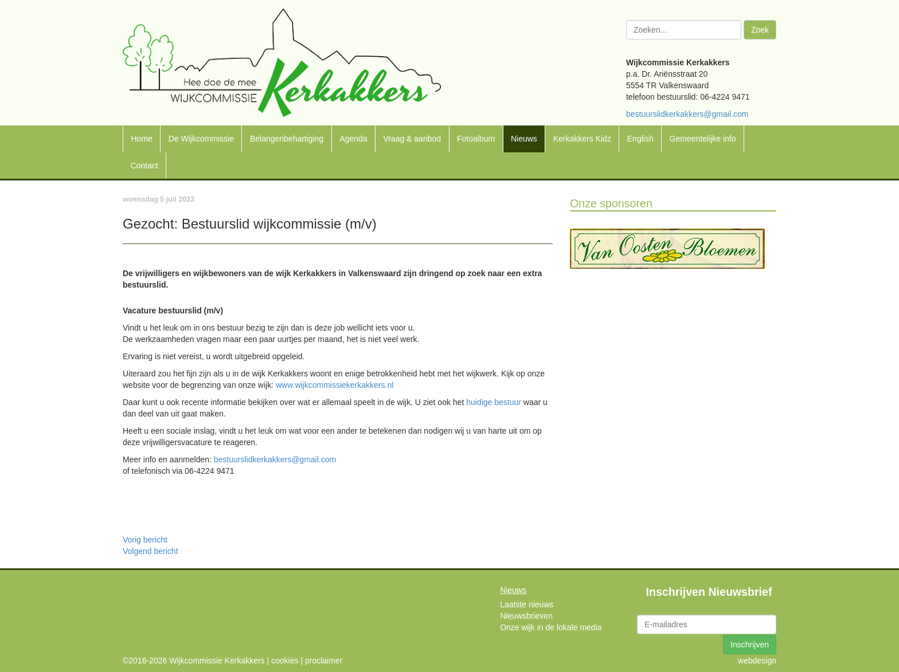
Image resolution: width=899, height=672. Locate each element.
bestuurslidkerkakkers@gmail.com (687, 114)
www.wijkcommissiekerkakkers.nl (334, 385)
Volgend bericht (150, 551)
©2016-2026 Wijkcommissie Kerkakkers (194, 660)
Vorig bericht (145, 539)
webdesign (757, 660)
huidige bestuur (493, 402)
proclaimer (323, 660)
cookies (284, 660)
